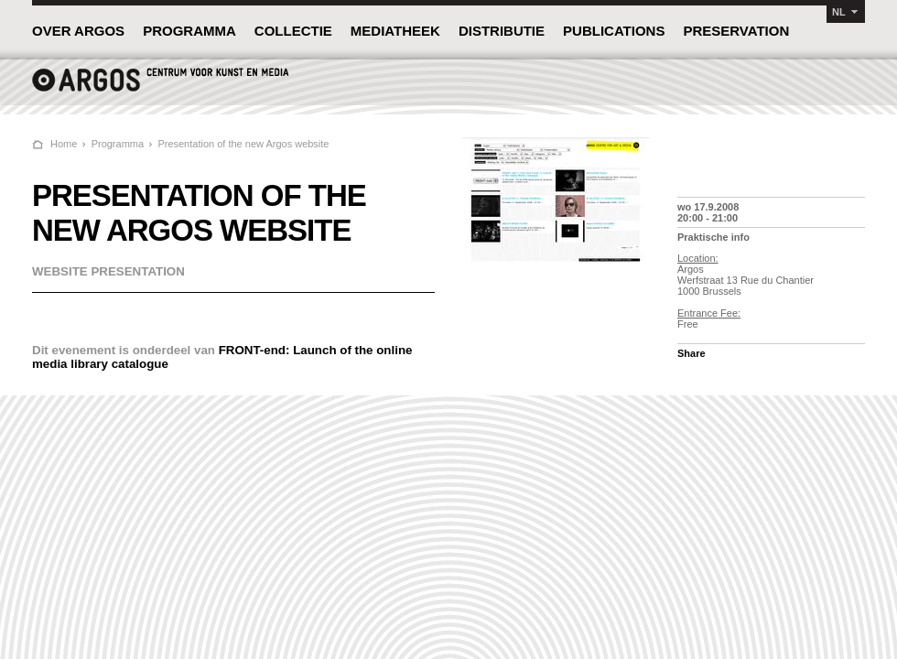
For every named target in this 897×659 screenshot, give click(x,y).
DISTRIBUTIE (502, 30)
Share (691, 353)
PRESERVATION (736, 30)
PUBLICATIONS (614, 30)
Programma (118, 143)
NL (839, 11)
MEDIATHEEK (395, 30)
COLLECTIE (293, 30)
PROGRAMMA (189, 30)
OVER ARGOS (78, 30)
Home (63, 143)
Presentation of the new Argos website (243, 143)
